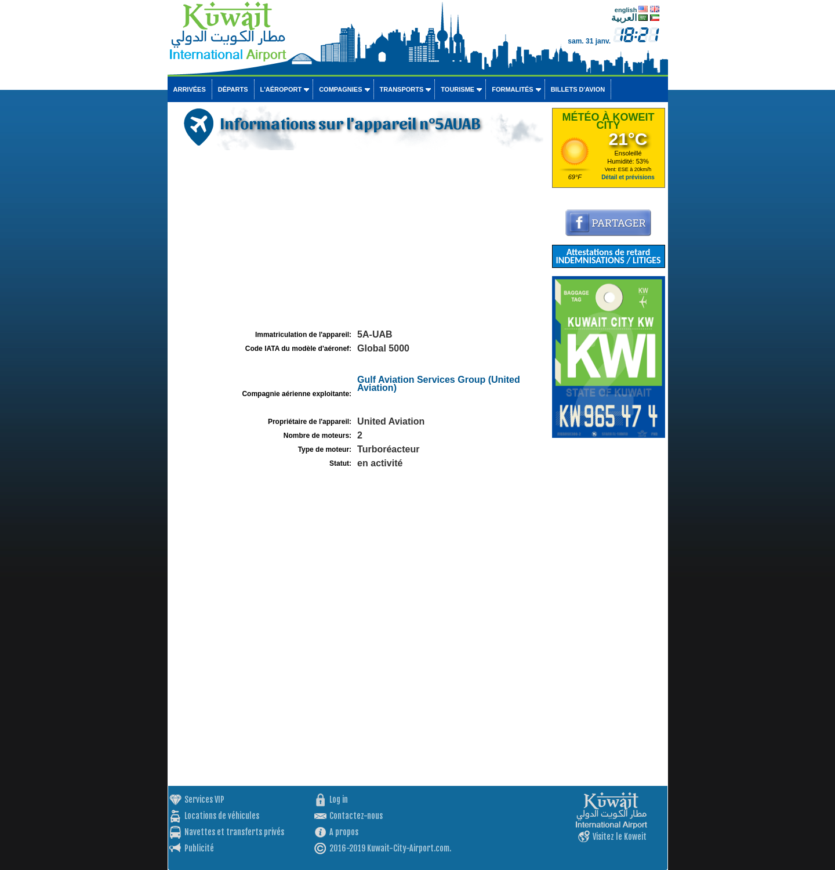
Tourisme (457, 89)
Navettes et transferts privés (234, 832)
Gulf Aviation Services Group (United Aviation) (438, 384)
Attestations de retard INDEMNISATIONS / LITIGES (608, 256)
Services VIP (204, 799)
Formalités (512, 89)
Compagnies (340, 89)
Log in (338, 799)
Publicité (199, 848)
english (626, 9)
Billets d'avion (578, 89)
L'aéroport (281, 89)
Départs (233, 89)
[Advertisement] (358, 240)
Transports (402, 89)
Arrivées (189, 89)
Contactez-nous (356, 816)
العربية (624, 18)
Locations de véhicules (221, 816)
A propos (343, 832)
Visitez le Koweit (620, 837)
